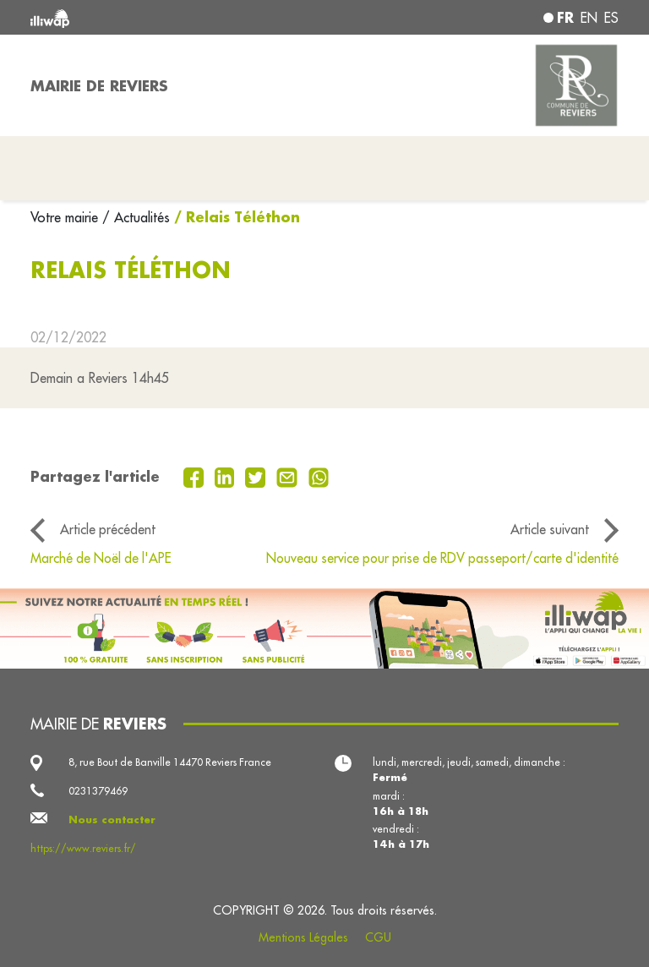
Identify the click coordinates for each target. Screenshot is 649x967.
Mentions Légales (303, 937)
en (589, 17)
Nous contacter (111, 819)
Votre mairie (66, 217)
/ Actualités (136, 217)
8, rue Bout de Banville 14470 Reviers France (169, 762)
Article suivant (549, 529)
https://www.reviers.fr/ (83, 848)
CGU (378, 937)
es (611, 17)
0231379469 (98, 790)
